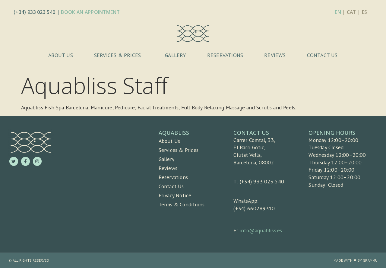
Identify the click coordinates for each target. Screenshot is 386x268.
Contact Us (322, 55)
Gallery (175, 55)
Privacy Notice (175, 195)
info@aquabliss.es (260, 230)
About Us (60, 55)
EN (338, 12)
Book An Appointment (90, 12)
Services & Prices (119, 55)
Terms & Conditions (182, 204)
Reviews (275, 55)
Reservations (225, 55)
